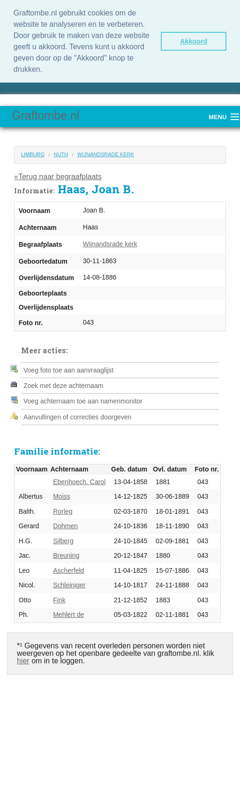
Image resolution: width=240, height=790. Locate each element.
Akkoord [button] (193, 41)
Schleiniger (69, 585)
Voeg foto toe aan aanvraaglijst (68, 370)
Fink (59, 600)
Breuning (66, 555)
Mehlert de (68, 614)
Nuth (61, 154)
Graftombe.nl (46, 115)
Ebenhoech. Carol (79, 482)
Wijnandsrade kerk (105, 154)
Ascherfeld (68, 570)
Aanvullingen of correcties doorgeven (77, 417)
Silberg (63, 541)
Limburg (33, 154)
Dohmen (65, 526)
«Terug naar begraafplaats (58, 177)
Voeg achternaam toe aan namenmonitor (82, 401)
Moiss (61, 496)
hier (23, 661)
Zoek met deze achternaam (63, 385)
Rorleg (62, 511)
